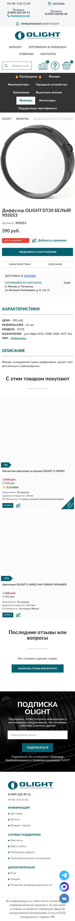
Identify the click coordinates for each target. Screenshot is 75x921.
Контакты (48, 54)
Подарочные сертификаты (37, 108)
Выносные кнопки (49, 92)
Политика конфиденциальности (31, 885)
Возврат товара (20, 825)
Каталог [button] (15, 47)
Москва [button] (30, 276)
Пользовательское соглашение (30, 858)
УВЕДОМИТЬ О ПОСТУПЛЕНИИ (37, 252)
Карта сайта (18, 846)
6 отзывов (12, 487)
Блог (13, 873)
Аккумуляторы (18, 84)
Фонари (54, 76)
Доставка (16, 813)
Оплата (15, 819)
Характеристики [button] (20, 264)
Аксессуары (47, 100)
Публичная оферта (22, 852)
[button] (18, 15)
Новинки (26, 54)
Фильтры (25, 100)
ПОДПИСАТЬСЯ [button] (37, 747)
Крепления (21, 92)
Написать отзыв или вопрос (37, 668)
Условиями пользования (46, 760)
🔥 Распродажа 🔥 (28, 76)
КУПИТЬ (8, 505)
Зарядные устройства (51, 84)
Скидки (15, 879)
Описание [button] (55, 264)
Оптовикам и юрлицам (47, 47)
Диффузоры (18, 338)
